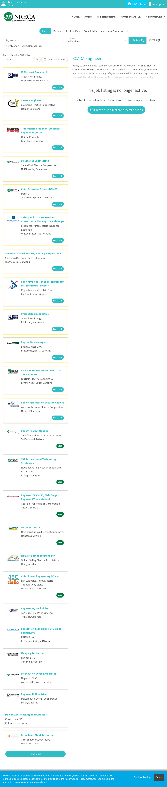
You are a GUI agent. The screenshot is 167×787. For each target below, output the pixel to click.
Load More (35, 753)
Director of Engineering (35, 160)
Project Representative (35, 313)
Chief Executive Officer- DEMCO (39, 189)
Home (75, 16)
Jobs (88, 16)
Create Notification (54, 59)
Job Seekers (136, 4)
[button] (154, 40)
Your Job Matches (94, 31)
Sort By (9, 59)
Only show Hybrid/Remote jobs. (25, 45)
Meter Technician (31, 527)
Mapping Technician (32, 653)
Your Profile (130, 16)
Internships (106, 16)
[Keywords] (35, 40)
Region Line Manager (33, 342)
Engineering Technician (35, 608)
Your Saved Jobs (116, 31)
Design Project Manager (35, 430)
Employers (156, 4)
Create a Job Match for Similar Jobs (116, 110)
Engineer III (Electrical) (34, 694)
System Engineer (31, 100)
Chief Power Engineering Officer (40, 576)
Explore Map (73, 31)
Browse (57, 31)
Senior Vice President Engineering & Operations (33, 253)
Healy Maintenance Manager (38, 555)
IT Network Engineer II (34, 72)
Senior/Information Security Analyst (42, 402)
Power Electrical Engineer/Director (25, 714)
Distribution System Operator (38, 673)
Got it (159, 777)
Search (45, 31)
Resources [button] (154, 16)
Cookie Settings (143, 777)
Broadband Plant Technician (37, 735)
